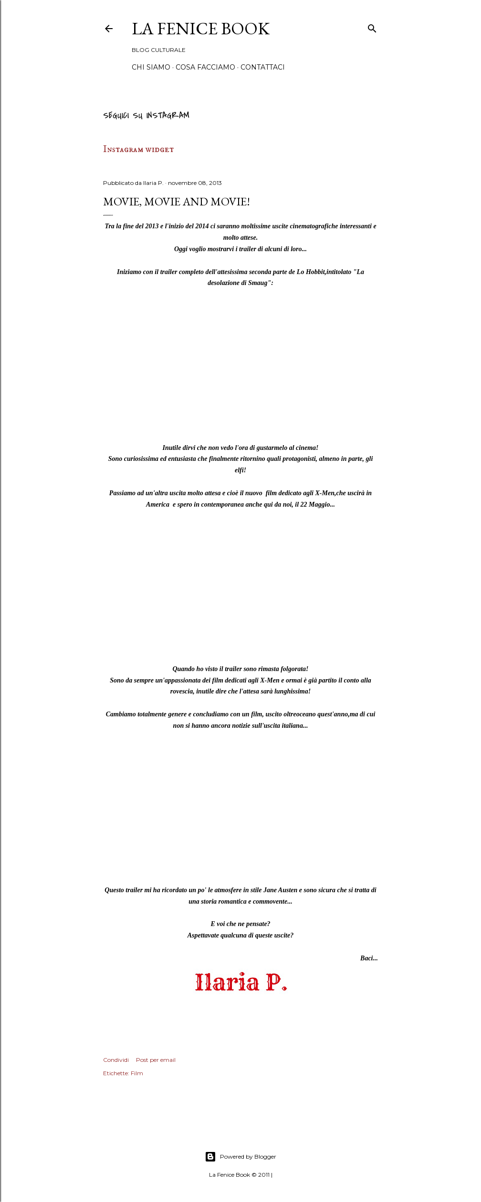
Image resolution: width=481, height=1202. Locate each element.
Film (137, 1073)
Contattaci (262, 67)
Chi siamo (151, 67)
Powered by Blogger (240, 1156)
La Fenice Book (201, 28)
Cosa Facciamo (205, 67)
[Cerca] (372, 27)
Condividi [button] (116, 1059)
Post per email (156, 1059)
